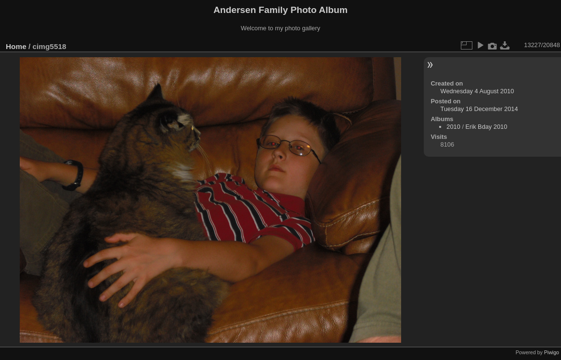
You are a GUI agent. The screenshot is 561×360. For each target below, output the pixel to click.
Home (16, 46)
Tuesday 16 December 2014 (479, 108)
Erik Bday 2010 (487, 126)
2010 (453, 126)
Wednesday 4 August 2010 (477, 91)
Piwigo (551, 352)
